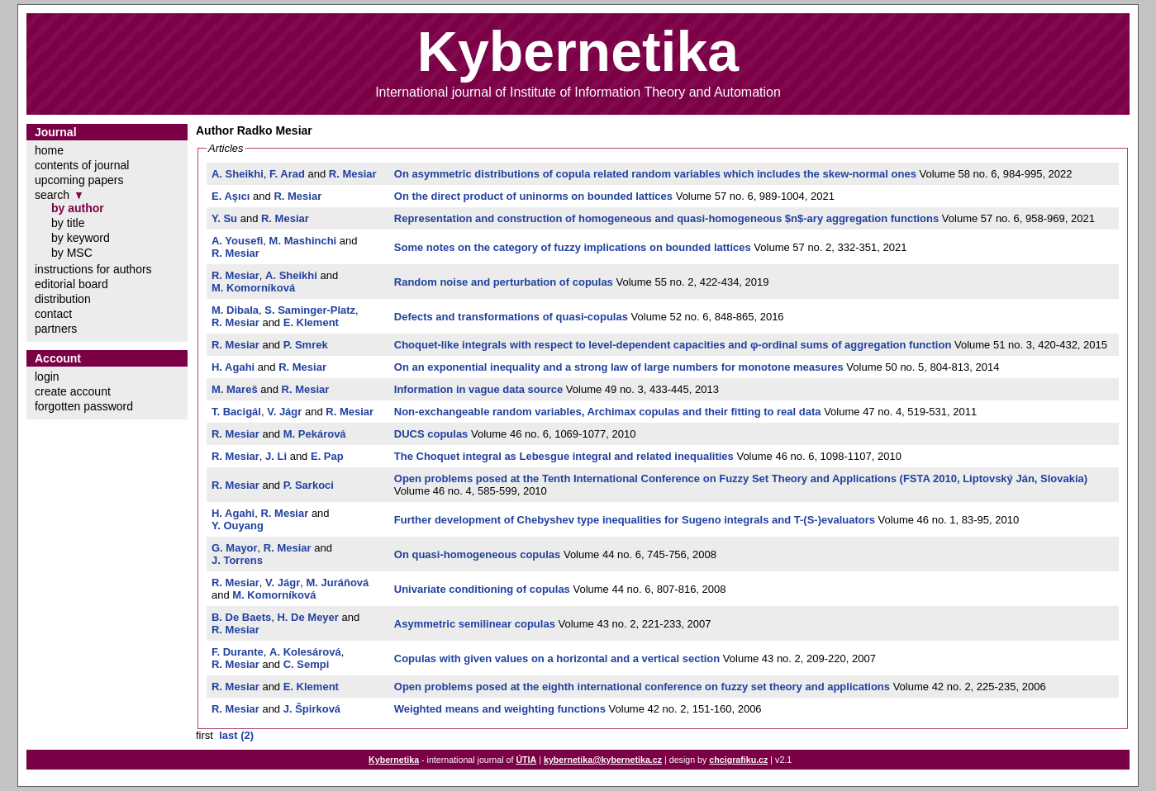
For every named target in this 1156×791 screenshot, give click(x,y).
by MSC (72, 252)
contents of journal (82, 165)
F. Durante (238, 652)
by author (77, 208)
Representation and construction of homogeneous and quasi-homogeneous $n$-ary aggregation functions (666, 218)
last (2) (236, 735)
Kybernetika (394, 760)
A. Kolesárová (305, 652)
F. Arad (287, 174)
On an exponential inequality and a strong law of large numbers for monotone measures (619, 367)
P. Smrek (305, 345)
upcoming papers (79, 180)
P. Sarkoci (308, 485)
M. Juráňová (337, 582)
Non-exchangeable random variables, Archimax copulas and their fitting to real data (607, 411)
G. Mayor (235, 548)
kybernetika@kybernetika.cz (603, 760)
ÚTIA (526, 760)
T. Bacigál (236, 411)
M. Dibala (235, 310)
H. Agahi (233, 367)
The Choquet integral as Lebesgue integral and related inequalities (564, 456)
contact (53, 313)
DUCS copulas (431, 434)
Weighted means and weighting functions (500, 709)
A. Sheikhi (238, 174)
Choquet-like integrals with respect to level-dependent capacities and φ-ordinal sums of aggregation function (673, 345)
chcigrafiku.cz (738, 760)
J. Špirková (311, 709)
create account (73, 391)
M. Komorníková (253, 288)
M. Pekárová (314, 434)
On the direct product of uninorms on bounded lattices (533, 196)
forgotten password (84, 406)
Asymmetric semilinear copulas (474, 624)
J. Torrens (237, 560)
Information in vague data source (478, 389)
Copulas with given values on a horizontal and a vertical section (557, 658)
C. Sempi (306, 664)
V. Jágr (284, 411)
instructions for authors (93, 269)
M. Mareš (235, 389)
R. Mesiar (353, 174)
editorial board (71, 284)
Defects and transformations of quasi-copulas (511, 316)
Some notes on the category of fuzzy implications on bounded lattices (572, 247)
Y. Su (224, 218)
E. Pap (327, 456)
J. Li (276, 456)
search (52, 194)
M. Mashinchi (303, 240)
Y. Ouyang (238, 525)
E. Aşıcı (231, 196)
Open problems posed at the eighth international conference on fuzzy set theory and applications (642, 686)
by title (67, 223)
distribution (63, 299)
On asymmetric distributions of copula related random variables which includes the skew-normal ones (655, 174)
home (49, 150)
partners (56, 328)
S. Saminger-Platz (309, 310)
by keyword (80, 237)
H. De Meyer (307, 617)
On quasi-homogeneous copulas (477, 554)
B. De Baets (241, 617)
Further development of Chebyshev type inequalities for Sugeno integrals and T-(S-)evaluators (634, 520)
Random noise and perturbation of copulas (503, 282)
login (47, 376)
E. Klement (311, 322)
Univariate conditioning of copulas (482, 589)
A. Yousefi (237, 240)
